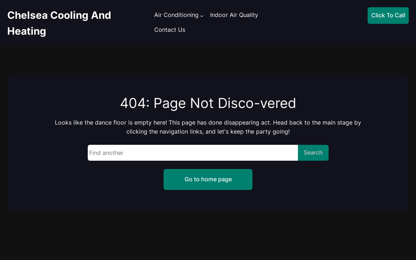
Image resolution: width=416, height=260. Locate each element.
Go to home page (208, 179)
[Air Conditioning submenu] (201, 15)
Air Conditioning (176, 15)
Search (313, 152)
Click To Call (388, 15)
